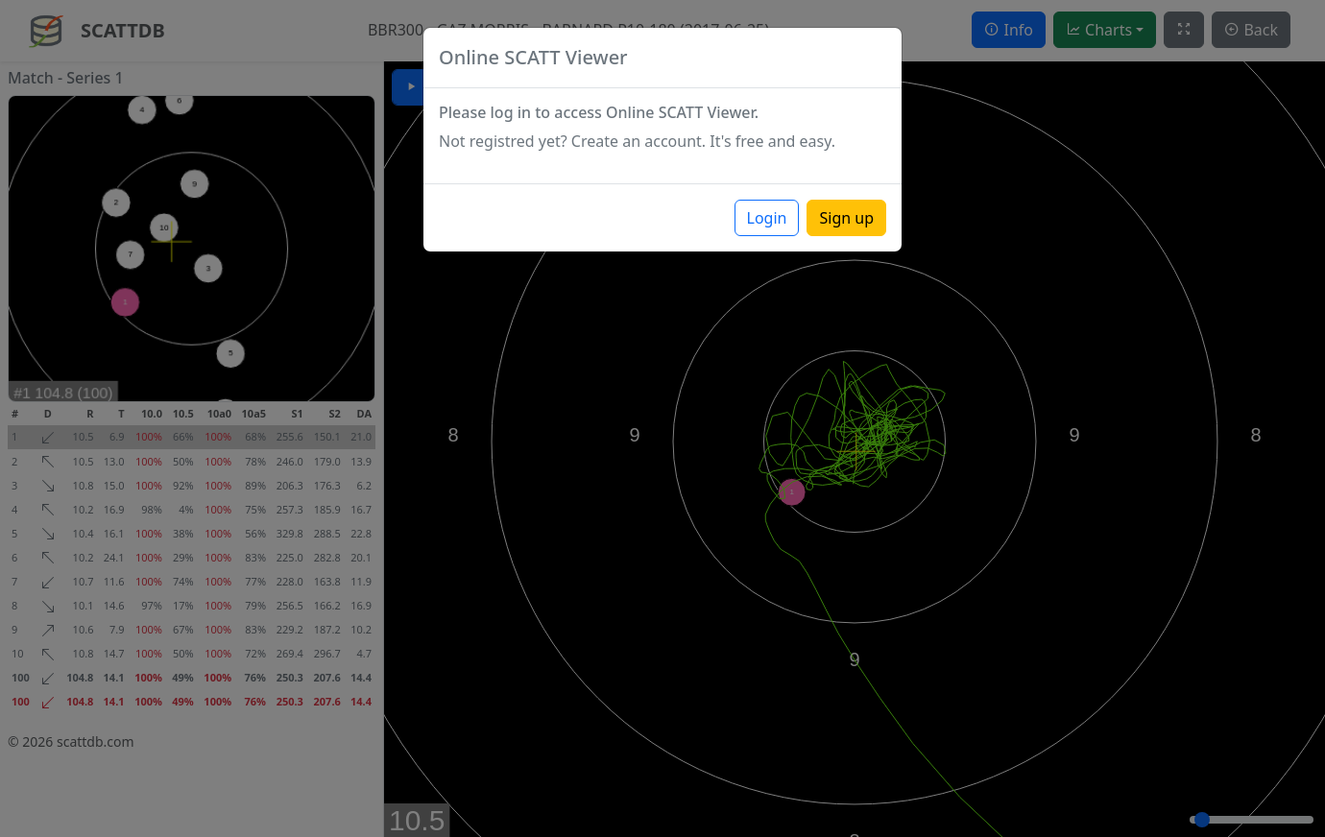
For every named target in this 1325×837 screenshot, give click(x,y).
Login (767, 217)
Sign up (846, 217)
